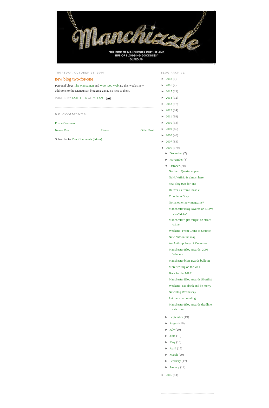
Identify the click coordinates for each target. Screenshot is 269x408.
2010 (169, 122)
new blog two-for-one (182, 183)
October (175, 166)
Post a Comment (65, 123)
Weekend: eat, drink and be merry (190, 285)
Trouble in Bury (179, 196)
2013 (169, 104)
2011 (169, 116)
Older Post (147, 130)
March (174, 354)
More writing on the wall (184, 267)
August (174, 323)
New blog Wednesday (182, 292)
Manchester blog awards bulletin (189, 260)
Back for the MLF (180, 273)
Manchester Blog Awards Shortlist (190, 279)
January (175, 367)
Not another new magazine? (186, 202)
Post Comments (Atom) (87, 139)
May (173, 342)
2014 (169, 97)
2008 (169, 135)
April (173, 348)
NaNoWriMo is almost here (186, 177)
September (177, 317)
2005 (169, 375)
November (177, 159)
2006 (169, 148)
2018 (169, 79)
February (176, 361)
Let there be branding (182, 298)
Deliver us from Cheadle (184, 190)
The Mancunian (84, 85)
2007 (169, 141)
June (173, 336)
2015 (169, 91)
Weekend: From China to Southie (190, 230)
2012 (169, 110)
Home (105, 130)
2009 (169, 129)
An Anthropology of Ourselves (188, 243)
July (173, 329)
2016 (169, 85)
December (176, 153)
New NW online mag (182, 237)
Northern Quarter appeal (184, 171)
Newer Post (62, 130)
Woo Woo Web (109, 85)
